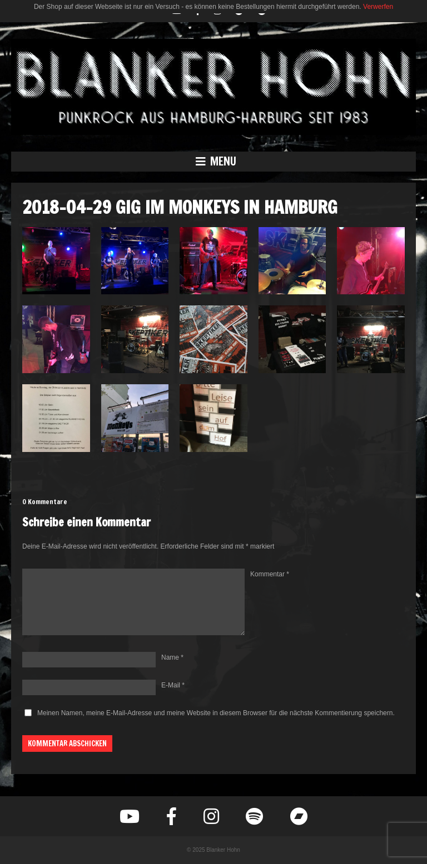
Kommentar (269, 574)
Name (172, 657)
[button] (213, 162)
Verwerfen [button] (378, 7)
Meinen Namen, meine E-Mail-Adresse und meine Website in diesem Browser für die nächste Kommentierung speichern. (216, 713)
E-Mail (173, 685)
